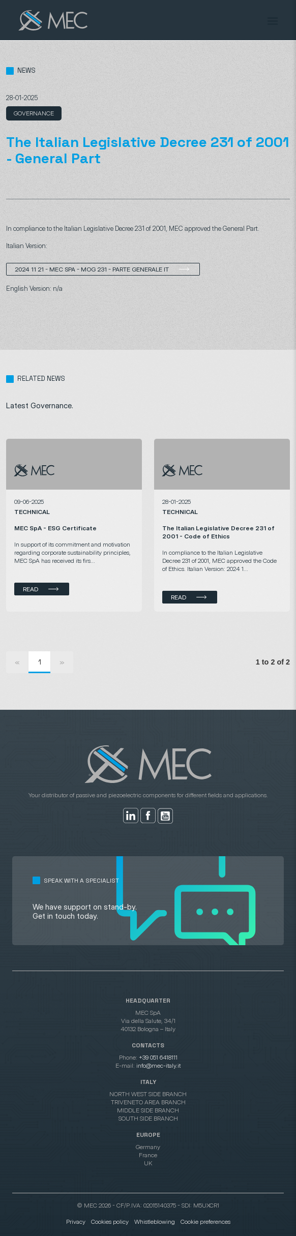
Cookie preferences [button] (205, 1221)
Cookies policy (110, 1221)
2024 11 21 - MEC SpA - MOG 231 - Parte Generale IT (92, 269)
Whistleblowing (154, 1221)
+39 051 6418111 (158, 1057)
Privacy (75, 1221)
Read (30, 589)
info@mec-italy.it (158, 1065)
